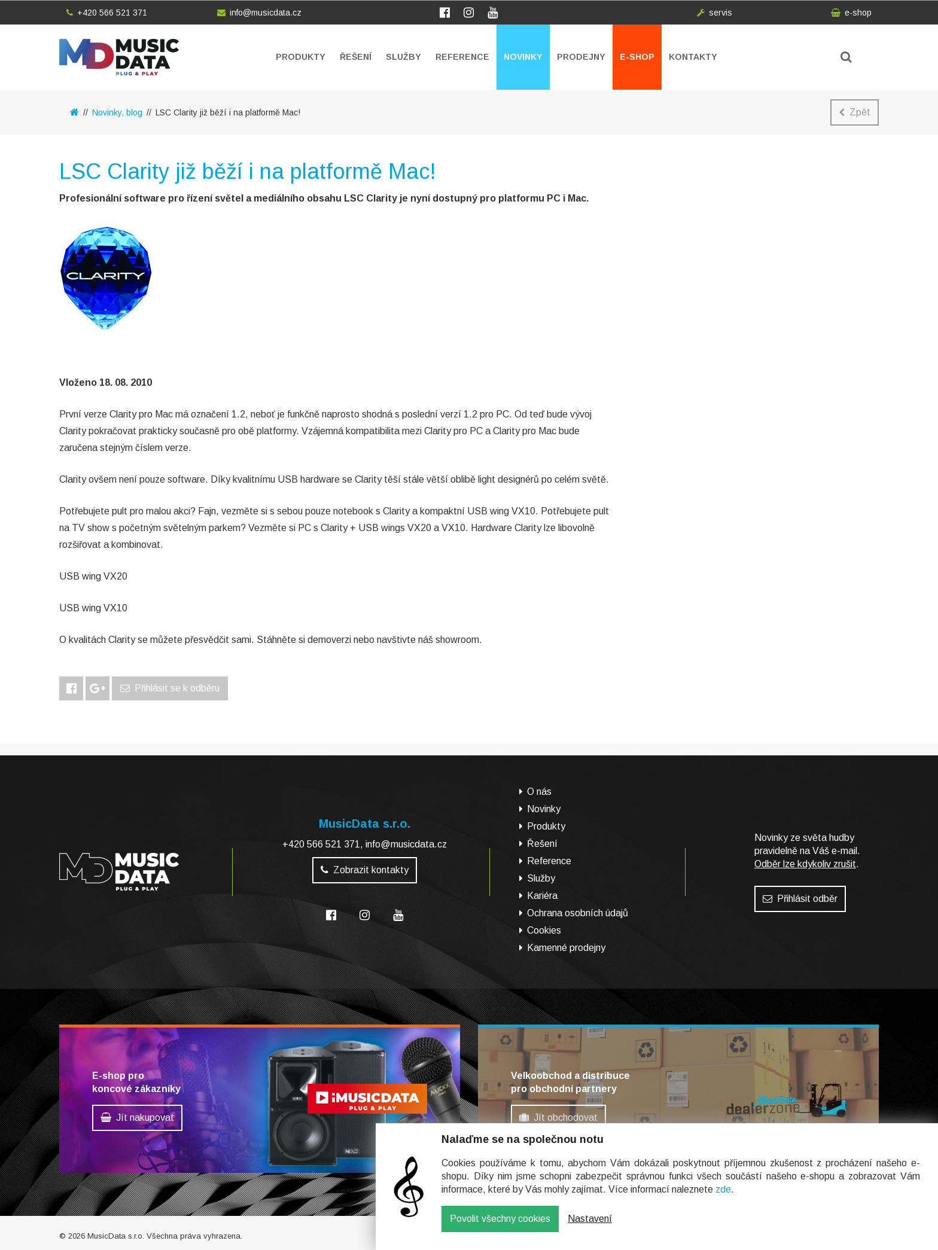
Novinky (523, 57)
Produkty (300, 57)
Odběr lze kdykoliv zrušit (805, 864)
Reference (462, 57)
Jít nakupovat (137, 1117)
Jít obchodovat (558, 1117)
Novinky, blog (117, 112)
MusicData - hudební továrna (119, 57)
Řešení (355, 57)
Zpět (854, 112)
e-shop (851, 12)
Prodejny (581, 57)
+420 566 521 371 (106, 12)
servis (714, 12)
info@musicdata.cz (259, 12)
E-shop (637, 57)
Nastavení (590, 1227)
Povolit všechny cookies (500, 1227)
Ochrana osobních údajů (577, 913)
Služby (403, 57)
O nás (539, 791)
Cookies (544, 930)
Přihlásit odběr (800, 899)
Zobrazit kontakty (365, 870)
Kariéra (542, 896)
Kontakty (693, 57)
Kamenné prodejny (566, 948)
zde (723, 1198)
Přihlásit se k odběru (170, 688)
